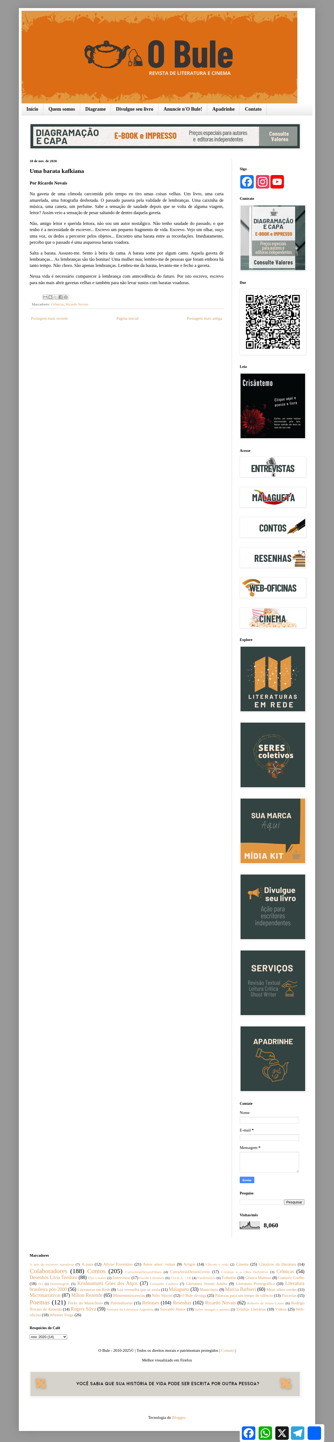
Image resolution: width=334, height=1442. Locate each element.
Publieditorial (121, 1303)
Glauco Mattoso (258, 1278)
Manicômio (209, 1289)
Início (32, 109)
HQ (40, 1284)
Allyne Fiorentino (118, 1264)
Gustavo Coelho (291, 1278)
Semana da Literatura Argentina (130, 1309)
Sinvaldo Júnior (173, 1309)
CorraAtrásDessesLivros (190, 1272)
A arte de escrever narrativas (52, 1264)
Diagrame (95, 109)
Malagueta (179, 1289)
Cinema (242, 1264)
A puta (87, 1264)
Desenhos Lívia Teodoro (53, 1277)
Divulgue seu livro (135, 109)
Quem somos (61, 109)
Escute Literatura (151, 1278)
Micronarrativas (45, 1295)
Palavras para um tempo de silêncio (244, 1295)
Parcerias (289, 1295)
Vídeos (281, 1309)
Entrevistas (122, 1278)
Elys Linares (97, 1278)
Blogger (178, 1417)
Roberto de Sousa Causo (265, 1303)
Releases (150, 1302)
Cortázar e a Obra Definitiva (244, 1272)
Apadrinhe (223, 109)
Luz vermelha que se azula (138, 1289)
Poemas (40, 1302)
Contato (253, 109)
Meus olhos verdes (281, 1289)
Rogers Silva (83, 1309)
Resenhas (182, 1302)
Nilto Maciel (162, 1295)
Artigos (189, 1264)
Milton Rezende (87, 1295)
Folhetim (229, 1278)
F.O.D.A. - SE (181, 1278)
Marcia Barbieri (240, 1289)
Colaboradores (48, 1270)
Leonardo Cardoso (164, 1284)
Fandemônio (206, 1278)
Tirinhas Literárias (251, 1309)
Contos (96, 1270)
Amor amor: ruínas (159, 1264)
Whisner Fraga (62, 1315)
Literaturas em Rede (94, 1289)
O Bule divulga (193, 1295)
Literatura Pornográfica (255, 1283)
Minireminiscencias (129, 1295)
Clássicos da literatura (277, 1264)
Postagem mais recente (49, 318)
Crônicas (57, 304)
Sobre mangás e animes (212, 1309)
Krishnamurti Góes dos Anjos (107, 1283)
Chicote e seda (217, 1264)
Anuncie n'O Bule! (182, 109)
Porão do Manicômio (85, 1303)
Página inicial (127, 318)
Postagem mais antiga (204, 318)
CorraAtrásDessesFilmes (143, 1272)
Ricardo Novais (77, 304)
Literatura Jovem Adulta (206, 1283)
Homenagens (59, 1284)
